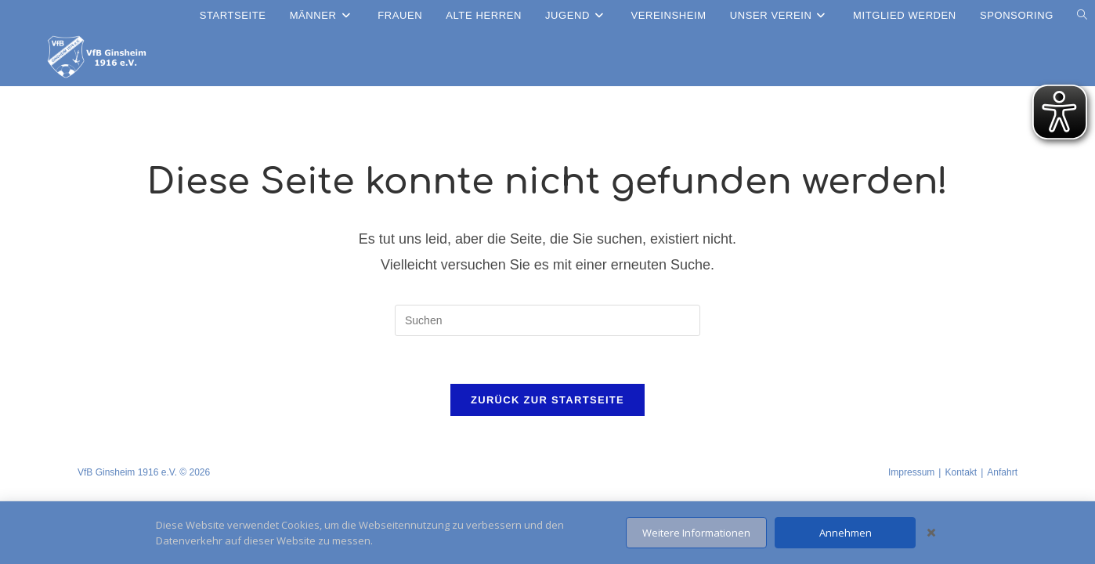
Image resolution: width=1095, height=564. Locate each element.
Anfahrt (1002, 472)
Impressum (911, 472)
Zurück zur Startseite (547, 400)
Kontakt (961, 472)
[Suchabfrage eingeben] (547, 320)
